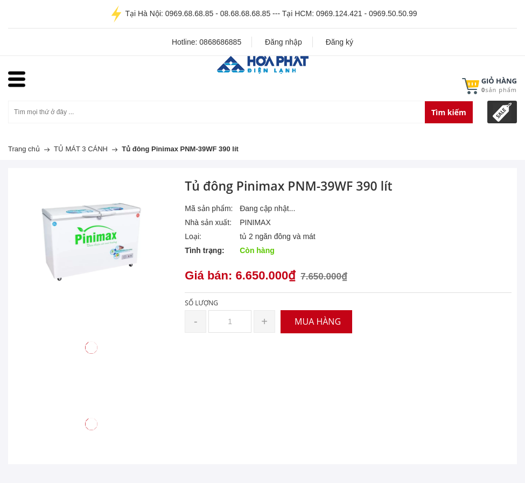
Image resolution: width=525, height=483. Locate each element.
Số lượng (201, 302)
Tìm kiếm (448, 112)
